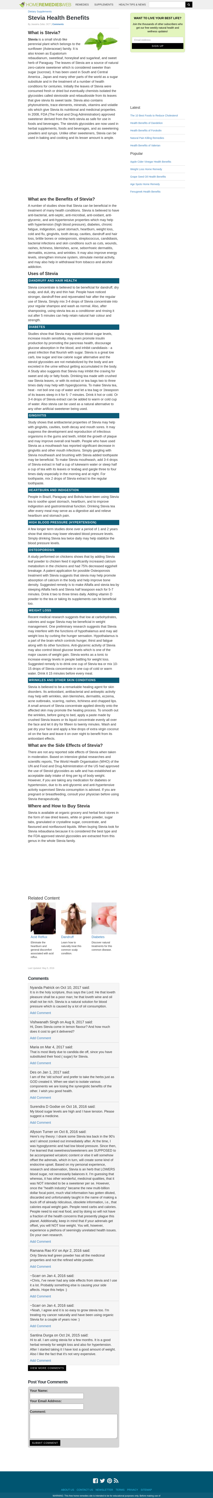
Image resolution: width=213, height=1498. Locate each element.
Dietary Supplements (40, 11)
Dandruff (67, 937)
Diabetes (98, 937)
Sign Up (158, 46)
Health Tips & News (132, 4)
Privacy (132, 1489)
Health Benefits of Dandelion (146, 123)
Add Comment (40, 1013)
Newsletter (104, 1489)
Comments (58, 24)
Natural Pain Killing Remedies (147, 138)
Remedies (82, 4)
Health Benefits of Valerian (145, 145)
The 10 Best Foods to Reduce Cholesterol (154, 115)
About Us (67, 1489)
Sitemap (146, 1489)
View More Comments (47, 1368)
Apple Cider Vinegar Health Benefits (150, 161)
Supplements (103, 4)
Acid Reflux (39, 937)
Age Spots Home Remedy (145, 184)
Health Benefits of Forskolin (145, 130)
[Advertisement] (73, 167)
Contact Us (85, 1489)
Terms (120, 1489)
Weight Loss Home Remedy (146, 169)
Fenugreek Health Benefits (145, 191)
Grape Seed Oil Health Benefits (148, 176)
